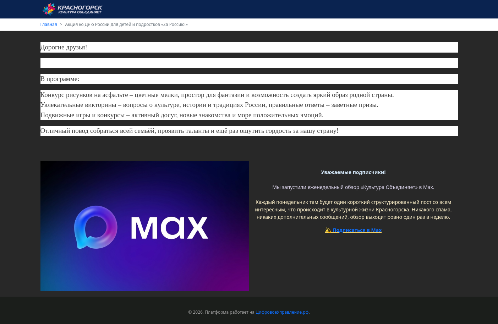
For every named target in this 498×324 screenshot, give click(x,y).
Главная (48, 24)
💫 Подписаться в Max (353, 230)
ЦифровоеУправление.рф (282, 312)
